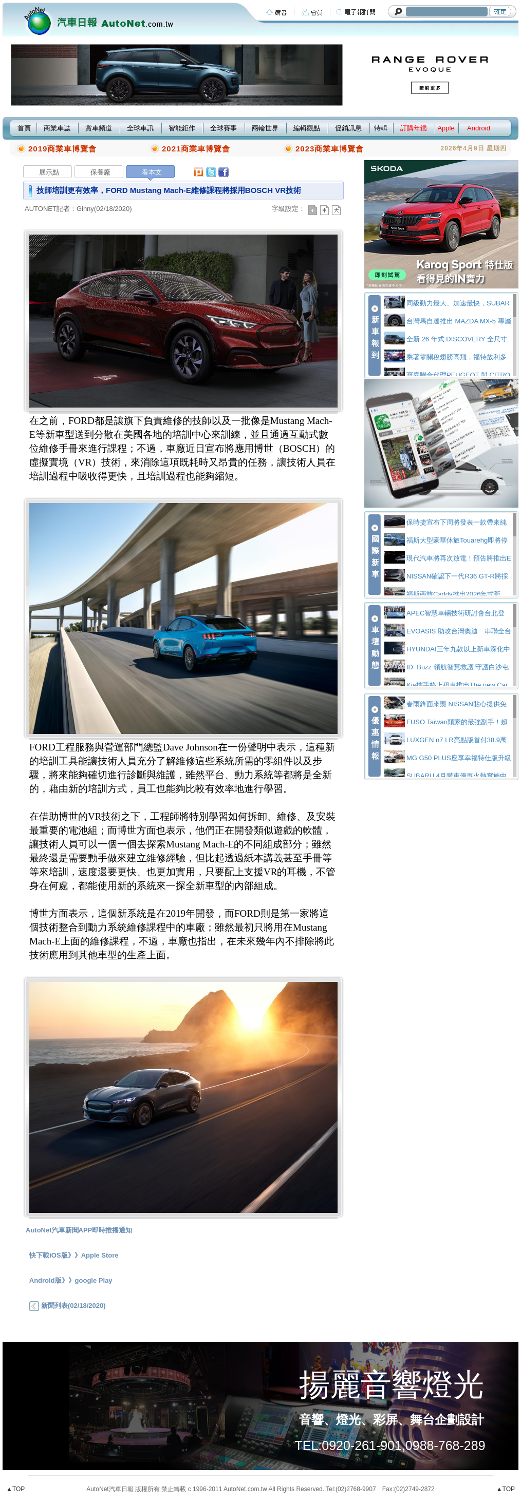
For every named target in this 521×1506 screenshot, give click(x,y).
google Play (94, 1280)
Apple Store (100, 1255)
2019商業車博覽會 (62, 148)
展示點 (49, 172)
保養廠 (100, 172)
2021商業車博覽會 (196, 148)
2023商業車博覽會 (329, 148)
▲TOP (15, 1489)
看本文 (152, 172)
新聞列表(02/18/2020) (67, 1305)
